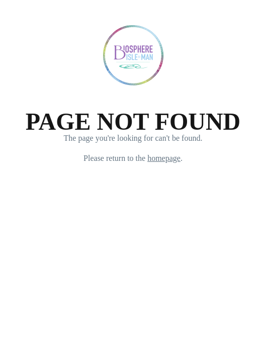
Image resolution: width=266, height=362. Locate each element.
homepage (164, 158)
